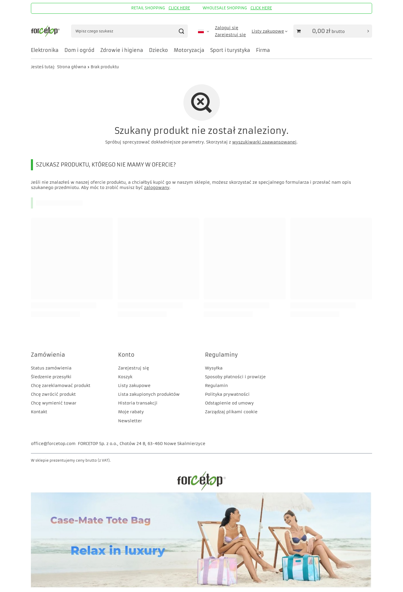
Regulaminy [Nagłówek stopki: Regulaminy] (221, 354)
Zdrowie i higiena (121, 50)
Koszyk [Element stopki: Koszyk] (125, 376)
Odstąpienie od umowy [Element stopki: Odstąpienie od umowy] (229, 403)
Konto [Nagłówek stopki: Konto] (126, 354)
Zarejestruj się (230, 34)
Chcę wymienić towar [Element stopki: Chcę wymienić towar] (53, 403)
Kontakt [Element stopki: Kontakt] (39, 411)
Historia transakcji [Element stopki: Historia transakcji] (137, 403)
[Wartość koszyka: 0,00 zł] (332, 31)
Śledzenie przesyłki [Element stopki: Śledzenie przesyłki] (51, 376)
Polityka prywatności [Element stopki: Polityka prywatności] (227, 394)
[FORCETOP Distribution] (201, 489)
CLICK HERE (179, 8)
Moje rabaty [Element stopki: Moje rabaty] (131, 411)
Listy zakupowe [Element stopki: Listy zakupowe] (134, 385)
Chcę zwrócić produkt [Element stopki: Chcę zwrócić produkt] (53, 394)
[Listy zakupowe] (270, 31)
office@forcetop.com (53, 443)
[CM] (201, 586)
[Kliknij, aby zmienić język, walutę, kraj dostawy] (203, 31)
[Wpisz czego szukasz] (129, 31)
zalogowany (156, 187)
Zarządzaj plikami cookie (231, 411)
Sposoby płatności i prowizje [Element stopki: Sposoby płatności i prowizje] (235, 376)
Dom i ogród (79, 50)
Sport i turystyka (230, 50)
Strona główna (71, 66)
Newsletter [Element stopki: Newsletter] (130, 420)
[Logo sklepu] (46, 31)
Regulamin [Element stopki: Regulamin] (216, 385)
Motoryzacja (189, 50)
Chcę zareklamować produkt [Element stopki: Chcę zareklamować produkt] (60, 385)
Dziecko (158, 50)
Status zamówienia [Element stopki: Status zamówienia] (51, 368)
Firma (263, 50)
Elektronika (45, 50)
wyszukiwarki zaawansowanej (264, 142)
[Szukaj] (181, 31)
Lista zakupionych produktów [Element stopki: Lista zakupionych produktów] (149, 394)
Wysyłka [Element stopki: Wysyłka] (213, 368)
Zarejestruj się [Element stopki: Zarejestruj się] (133, 368)
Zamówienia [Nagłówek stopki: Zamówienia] (48, 354)
